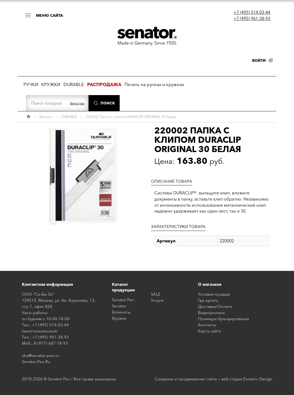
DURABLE (73, 84)
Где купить (208, 300)
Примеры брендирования (223, 318)
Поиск (107, 103)
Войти (259, 60)
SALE (155, 294)
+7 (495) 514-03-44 (251, 12)
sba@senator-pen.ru (40, 355)
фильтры (77, 103)
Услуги (157, 300)
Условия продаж (214, 294)
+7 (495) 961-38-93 (251, 18)
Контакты (207, 324)
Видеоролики (211, 312)
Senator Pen (123, 299)
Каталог (46, 117)
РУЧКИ (30, 84)
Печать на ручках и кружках (154, 84)
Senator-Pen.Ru (36, 361)
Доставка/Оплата (215, 306)
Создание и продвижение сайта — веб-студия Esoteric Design (213, 378)
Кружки (119, 318)
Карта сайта (209, 330)
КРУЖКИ (50, 84)
